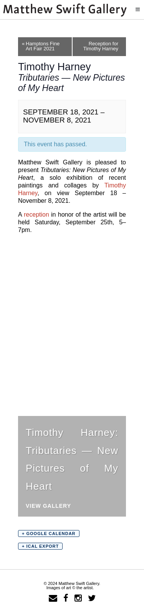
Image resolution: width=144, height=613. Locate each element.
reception (36, 214)
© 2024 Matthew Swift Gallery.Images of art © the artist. (72, 585)
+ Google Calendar (49, 533)
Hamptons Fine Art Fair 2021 (41, 46)
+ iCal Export (40, 546)
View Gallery (48, 506)
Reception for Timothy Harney (104, 46)
